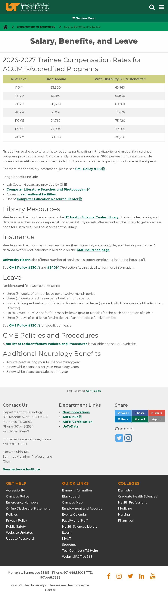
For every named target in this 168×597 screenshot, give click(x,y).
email (140, 419)
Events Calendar (74, 514)
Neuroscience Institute (21, 469)
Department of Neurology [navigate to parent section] (36, 26)
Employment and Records (82, 508)
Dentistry (125, 490)
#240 (51, 267)
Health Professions (132, 502)
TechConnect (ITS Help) (80, 550)
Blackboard (71, 496)
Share (141, 414)
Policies (12, 514)
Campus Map (72, 502)
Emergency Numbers (22, 502)
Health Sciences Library (79, 526)
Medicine (125, 508)
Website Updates (19, 532)
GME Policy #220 (22, 325)
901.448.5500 (73, 572)
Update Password (20, 538)
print (156, 419)
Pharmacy (126, 520)
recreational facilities (38, 194)
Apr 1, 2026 (93, 391)
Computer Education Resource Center (48, 199)
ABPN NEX (71, 417)
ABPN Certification (77, 422)
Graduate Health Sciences (137, 496)
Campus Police (17, 496)
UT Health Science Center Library (92, 217)
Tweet (124, 414)
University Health (17, 260)
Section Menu (84, 18)
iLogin (66, 532)
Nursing (124, 514)
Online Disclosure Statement (28, 508)
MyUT (66, 538)
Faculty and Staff (75, 520)
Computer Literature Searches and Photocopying (47, 189)
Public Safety (16, 526)
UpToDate (71, 426)
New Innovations (76, 412)
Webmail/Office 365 (77, 556)
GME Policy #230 (22, 267)
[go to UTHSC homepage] (4, 27)
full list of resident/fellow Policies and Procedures (46, 344)
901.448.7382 (50, 577)
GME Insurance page (93, 250)
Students (69, 544)
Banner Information (77, 490)
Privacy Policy (16, 520)
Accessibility (15, 490)
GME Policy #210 (88, 169)
